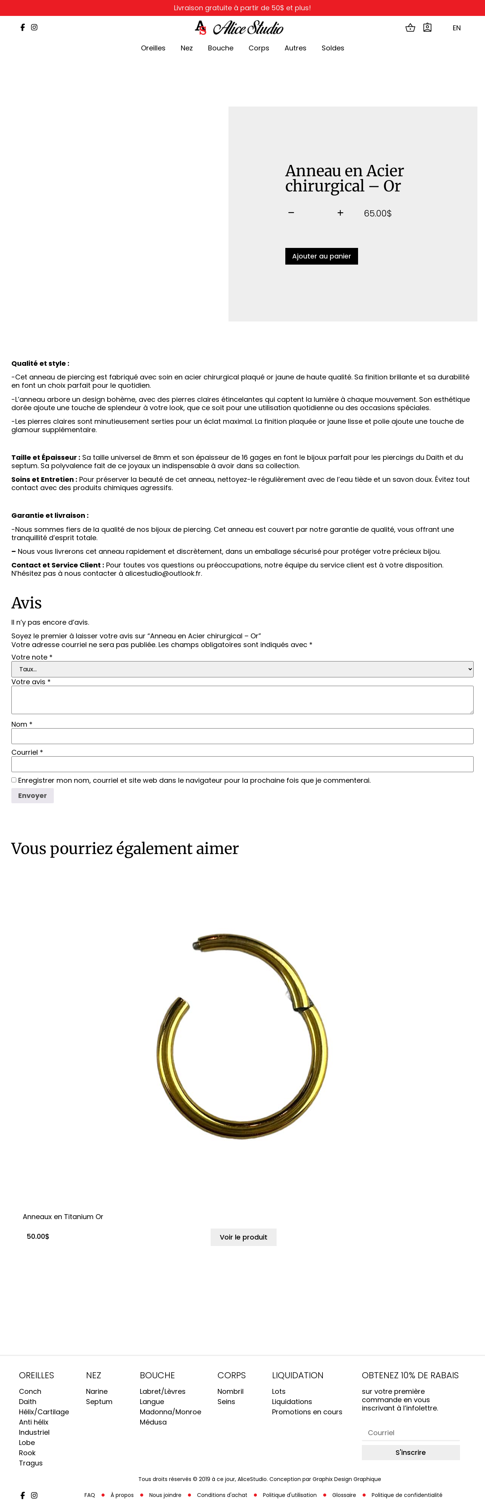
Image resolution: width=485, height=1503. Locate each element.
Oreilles (153, 48)
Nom (22, 724)
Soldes (333, 48)
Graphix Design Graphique (347, 1479)
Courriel (27, 752)
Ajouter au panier (321, 256)
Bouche (220, 48)
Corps (259, 48)
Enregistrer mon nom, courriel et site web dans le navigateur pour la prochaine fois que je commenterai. (194, 780)
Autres (296, 48)
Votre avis (31, 682)
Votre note (32, 657)
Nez (187, 48)
